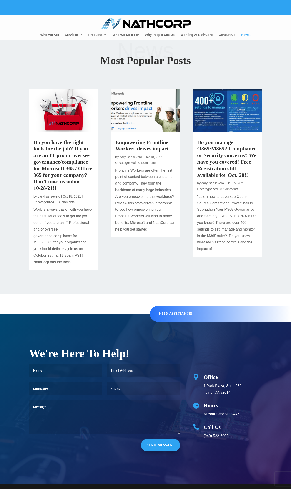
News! (246, 35)
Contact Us (226, 35)
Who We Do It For (126, 35)
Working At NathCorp (197, 35)
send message (160, 449)
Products (95, 35)
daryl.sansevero (49, 196)
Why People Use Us (160, 35)
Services (71, 35)
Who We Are (49, 35)
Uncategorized (43, 202)
